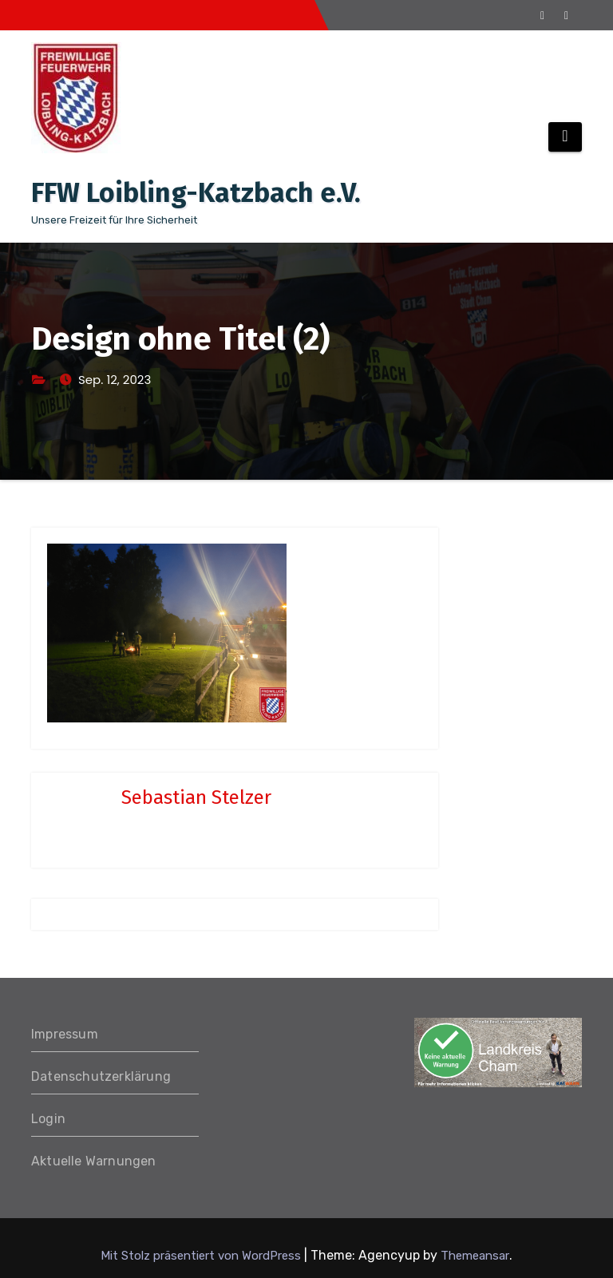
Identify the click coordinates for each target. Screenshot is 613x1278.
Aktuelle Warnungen (93, 1161)
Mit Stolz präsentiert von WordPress (202, 1255)
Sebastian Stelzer (196, 797)
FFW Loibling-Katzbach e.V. (196, 192)
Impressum (64, 1034)
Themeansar (475, 1255)
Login (48, 1118)
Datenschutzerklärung (101, 1076)
